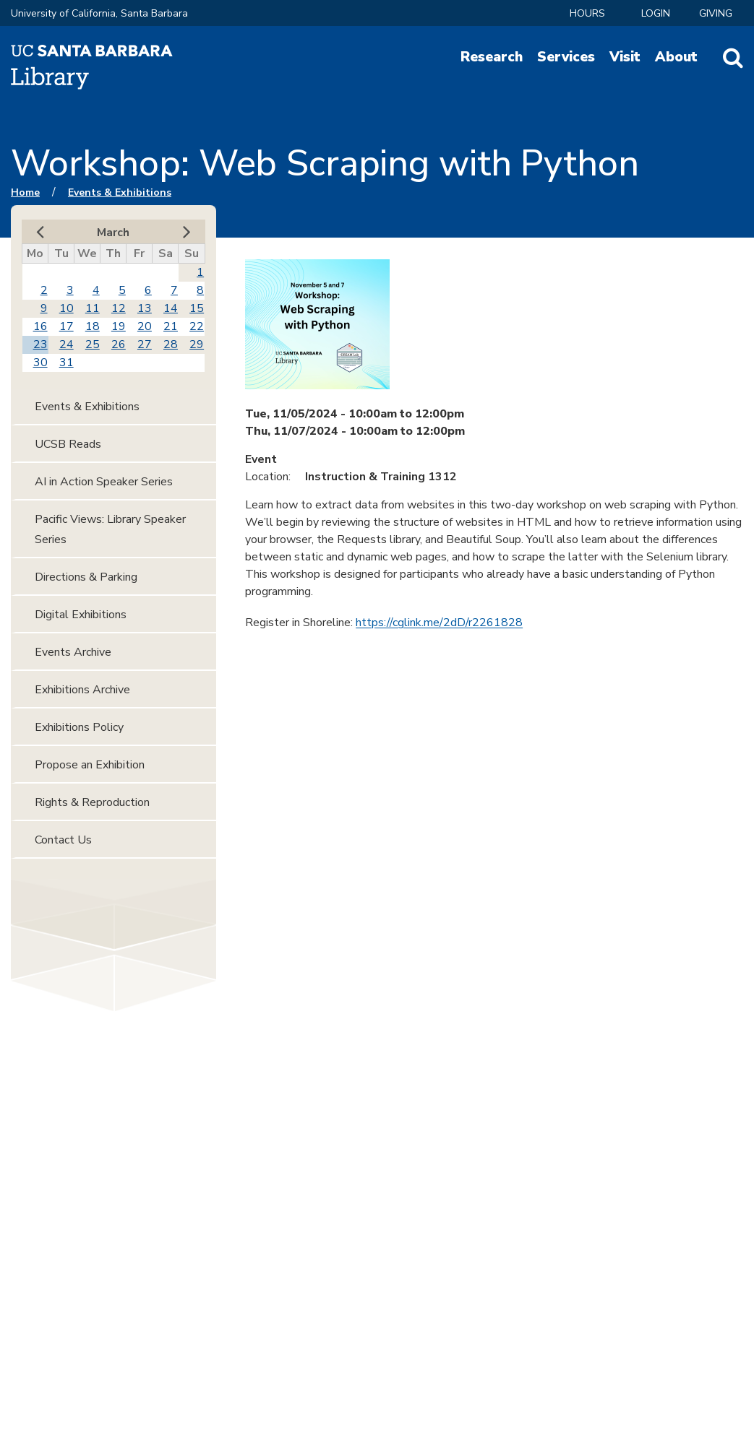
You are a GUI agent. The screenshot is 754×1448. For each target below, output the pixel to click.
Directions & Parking (86, 577)
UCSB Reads (68, 444)
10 (66, 308)
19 (118, 326)
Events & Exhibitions (119, 192)
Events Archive (73, 652)
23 (40, 344)
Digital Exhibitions (81, 615)
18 (92, 326)
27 (144, 344)
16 (40, 326)
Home (25, 192)
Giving (715, 13)
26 (118, 344)
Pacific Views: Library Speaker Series (110, 529)
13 (144, 308)
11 (92, 308)
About (676, 57)
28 (170, 344)
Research (491, 57)
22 (196, 326)
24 (66, 344)
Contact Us (63, 840)
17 (66, 326)
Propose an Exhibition (90, 765)
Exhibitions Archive (82, 690)
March (113, 232)
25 (92, 344)
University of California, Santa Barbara (99, 13)
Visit (625, 57)
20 (144, 326)
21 (170, 326)
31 (66, 362)
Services (566, 57)
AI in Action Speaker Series (104, 482)
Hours (587, 13)
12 (118, 308)
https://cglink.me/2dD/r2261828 (439, 622)
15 (196, 308)
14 (170, 308)
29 (196, 344)
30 (40, 362)
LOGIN (655, 13)
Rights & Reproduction (92, 802)
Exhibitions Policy (79, 727)
